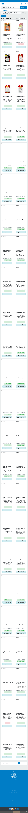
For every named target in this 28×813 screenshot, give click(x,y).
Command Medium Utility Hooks (20, 621)
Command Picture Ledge (6, 281)
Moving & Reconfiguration (14, 793)
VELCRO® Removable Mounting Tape (6, 529)
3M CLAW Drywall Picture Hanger (6, 220)
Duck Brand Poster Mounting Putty (20, 220)
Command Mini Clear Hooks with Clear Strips (20, 683)
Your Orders (14, 787)
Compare (3, 20)
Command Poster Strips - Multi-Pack (6, 313)
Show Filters (4, 16)
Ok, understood (16, 811)
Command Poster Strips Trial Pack (7, 344)
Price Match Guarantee (14, 784)
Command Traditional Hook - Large (20, 498)
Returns (14, 786)
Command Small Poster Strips (7, 744)
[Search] (14, 7)
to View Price (7, 77)
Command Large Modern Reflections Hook (20, 559)
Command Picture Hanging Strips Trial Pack (20, 35)
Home (2, 12)
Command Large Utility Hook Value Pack (7, 97)
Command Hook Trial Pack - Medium (7, 436)
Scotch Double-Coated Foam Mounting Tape (7, 128)
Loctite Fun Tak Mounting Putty (20, 189)
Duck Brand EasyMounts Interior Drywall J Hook (6, 714)
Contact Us (14, 771)
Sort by (17, 18)
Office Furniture (14, 790)
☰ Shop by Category (5, 10)
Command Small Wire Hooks (20, 281)
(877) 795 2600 (14, 777)
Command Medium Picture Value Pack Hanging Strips (20, 714)
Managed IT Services (14, 800)
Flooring (14, 791)
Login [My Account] (22, 4)
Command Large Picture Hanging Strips (6, 158)
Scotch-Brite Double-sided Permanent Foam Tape (6, 251)
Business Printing (14, 794)
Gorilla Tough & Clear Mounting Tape (6, 35)
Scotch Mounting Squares (20, 343)
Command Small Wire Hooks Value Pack (20, 158)
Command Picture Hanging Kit (7, 682)
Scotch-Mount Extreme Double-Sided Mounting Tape (20, 467)
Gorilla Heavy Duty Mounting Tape (20, 374)
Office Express (14, 773)
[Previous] (17, 763)
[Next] (23, 763)
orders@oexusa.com (14, 776)
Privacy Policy (14, 785)
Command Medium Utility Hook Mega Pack (21, 313)
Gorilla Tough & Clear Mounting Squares (19, 251)
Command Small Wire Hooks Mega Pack (20, 97)
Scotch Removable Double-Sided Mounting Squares (7, 189)
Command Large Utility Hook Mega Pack (20, 128)
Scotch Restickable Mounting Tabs (7, 498)
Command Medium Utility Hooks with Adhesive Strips (20, 66)
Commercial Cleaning (14, 801)
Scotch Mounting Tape (6, 65)
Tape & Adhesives (14, 12)
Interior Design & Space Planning (14, 792)
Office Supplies (7, 12)
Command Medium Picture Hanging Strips (6, 467)
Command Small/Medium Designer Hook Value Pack (20, 745)
